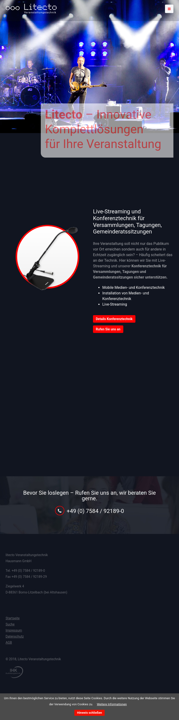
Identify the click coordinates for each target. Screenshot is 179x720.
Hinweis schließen (89, 712)
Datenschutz (15, 636)
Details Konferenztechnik (114, 319)
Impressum (14, 630)
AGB (9, 642)
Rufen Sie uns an (108, 329)
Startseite (13, 618)
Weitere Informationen (112, 704)
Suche (10, 624)
